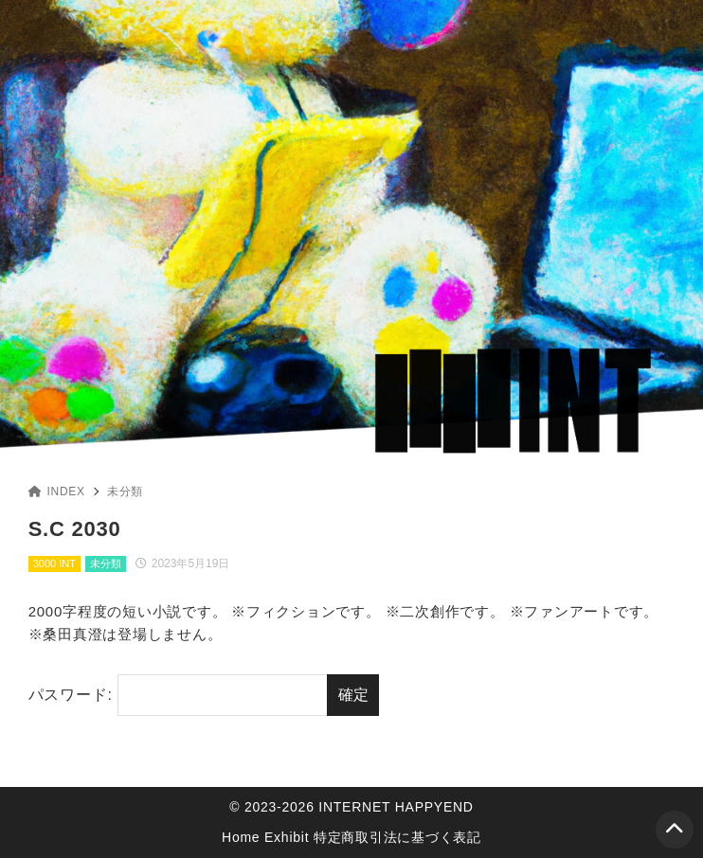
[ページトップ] (675, 830)
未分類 (125, 491)
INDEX (56, 491)
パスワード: (178, 695)
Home (241, 837)
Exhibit (286, 837)
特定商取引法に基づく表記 (397, 837)
